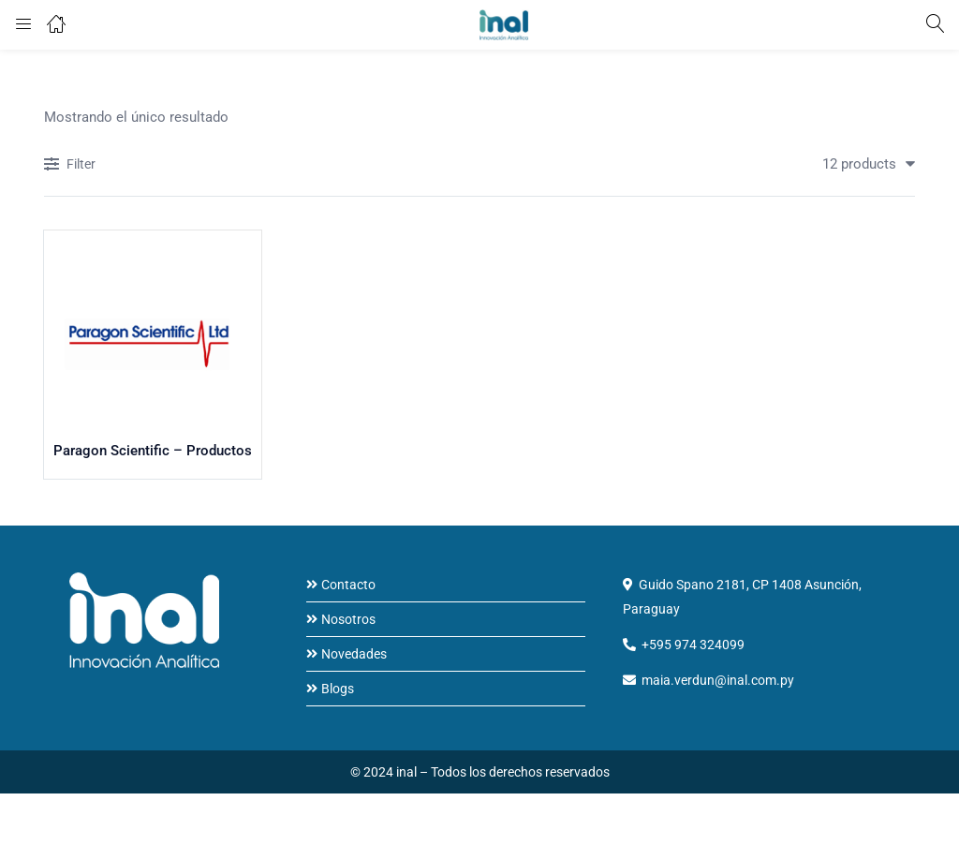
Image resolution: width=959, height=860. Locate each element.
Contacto (348, 585)
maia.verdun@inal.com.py (718, 681)
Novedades (354, 654)
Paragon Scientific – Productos (152, 453)
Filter (70, 165)
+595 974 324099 (693, 645)
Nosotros (348, 620)
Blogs (337, 689)
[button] (861, 164)
